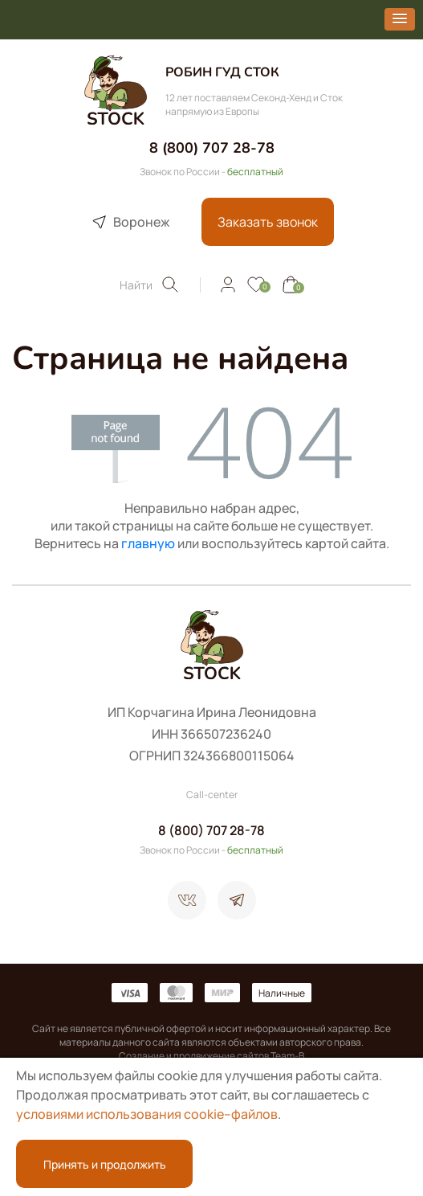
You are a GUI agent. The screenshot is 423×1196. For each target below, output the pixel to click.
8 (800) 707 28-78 (212, 148)
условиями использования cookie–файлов (147, 1114)
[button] (399, 19)
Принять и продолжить (104, 1164)
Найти (150, 284)
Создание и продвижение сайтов (194, 1056)
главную (148, 543)
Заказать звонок (268, 222)
